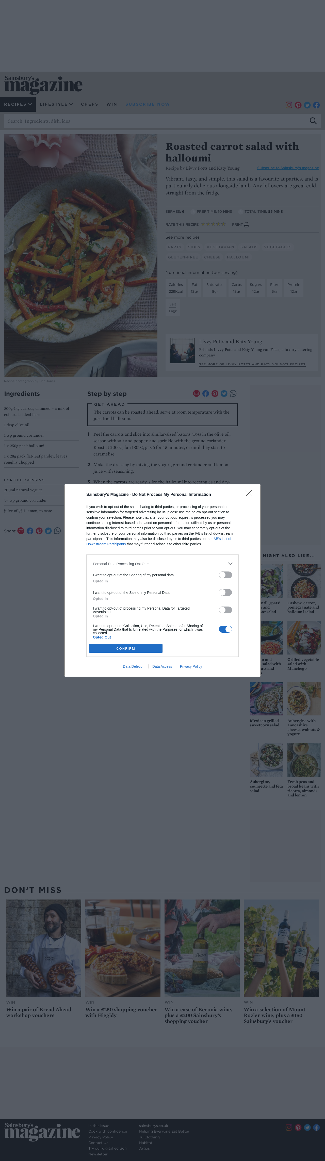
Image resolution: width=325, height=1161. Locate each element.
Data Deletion (133, 666)
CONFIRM (125, 648)
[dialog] (162, 580)
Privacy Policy (191, 666)
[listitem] (162, 563)
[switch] (225, 574)
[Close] (250, 495)
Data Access (162, 666)
